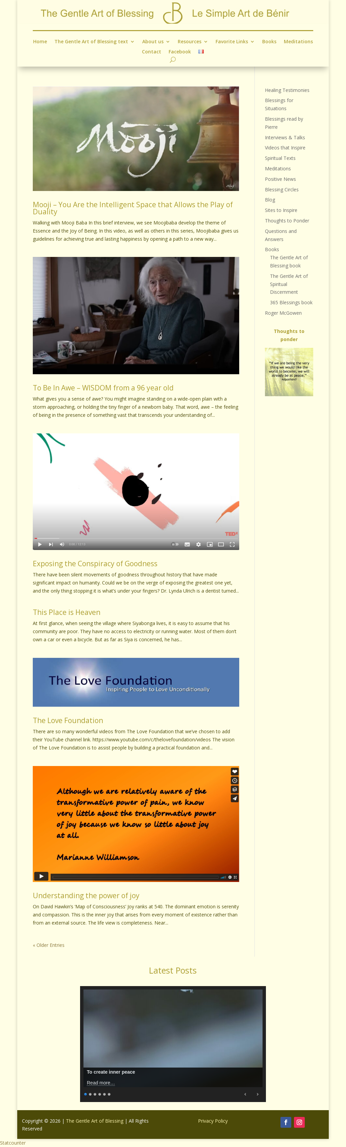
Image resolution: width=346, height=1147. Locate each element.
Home (40, 42)
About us (153, 42)
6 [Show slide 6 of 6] (109, 1093)
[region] (289, 372)
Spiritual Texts (280, 158)
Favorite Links (232, 42)
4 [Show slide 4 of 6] (100, 1093)
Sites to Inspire (281, 210)
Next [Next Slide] (257, 1094)
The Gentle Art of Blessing (94, 1121)
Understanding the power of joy (86, 895)
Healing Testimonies (287, 90)
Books (269, 42)
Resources (189, 42)
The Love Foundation (68, 720)
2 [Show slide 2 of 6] (90, 1093)
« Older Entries (49, 945)
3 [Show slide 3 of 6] (95, 1093)
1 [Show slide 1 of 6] (86, 1093)
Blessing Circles (282, 189)
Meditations (298, 42)
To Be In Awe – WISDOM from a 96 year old (103, 387)
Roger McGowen (283, 313)
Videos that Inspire (285, 147)
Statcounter (13, 1143)
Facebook (180, 51)
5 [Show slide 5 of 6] (104, 1093)
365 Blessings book (291, 302)
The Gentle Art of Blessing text (91, 42)
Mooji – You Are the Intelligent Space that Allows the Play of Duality (133, 208)
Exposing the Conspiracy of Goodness (95, 563)
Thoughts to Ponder (287, 220)
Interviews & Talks (285, 137)
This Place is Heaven (66, 612)
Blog (270, 199)
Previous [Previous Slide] (246, 1094)
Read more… (101, 1082)
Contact (151, 51)
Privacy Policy (213, 1121)
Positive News (280, 179)
